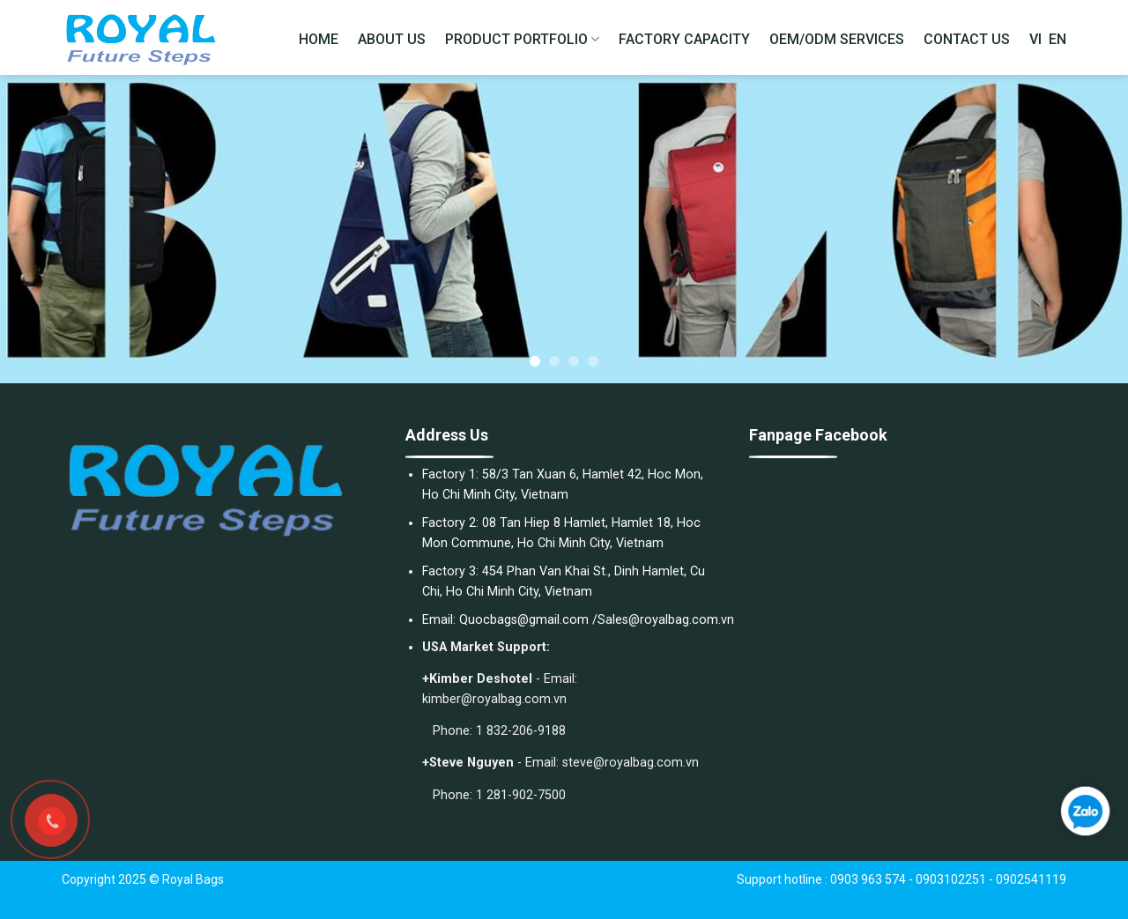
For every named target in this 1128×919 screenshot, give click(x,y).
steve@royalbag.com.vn (630, 762)
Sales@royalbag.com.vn (665, 619)
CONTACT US (967, 39)
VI (1035, 39)
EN (1057, 39)
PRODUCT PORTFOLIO (522, 39)
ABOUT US (392, 39)
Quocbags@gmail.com (524, 619)
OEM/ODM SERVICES (836, 39)
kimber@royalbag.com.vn (494, 699)
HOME (318, 39)
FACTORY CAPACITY (684, 39)
